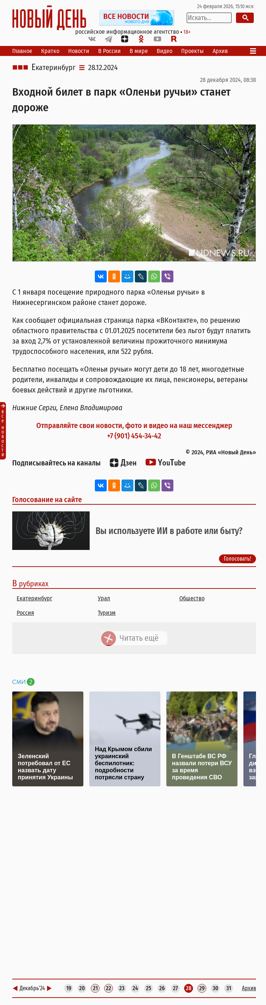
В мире (139, 50)
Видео (164, 50)
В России (109, 50)
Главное (22, 50)
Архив (220, 50)
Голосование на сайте (47, 499)
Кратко (50, 50)
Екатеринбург (53, 67)
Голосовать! (237, 558)
